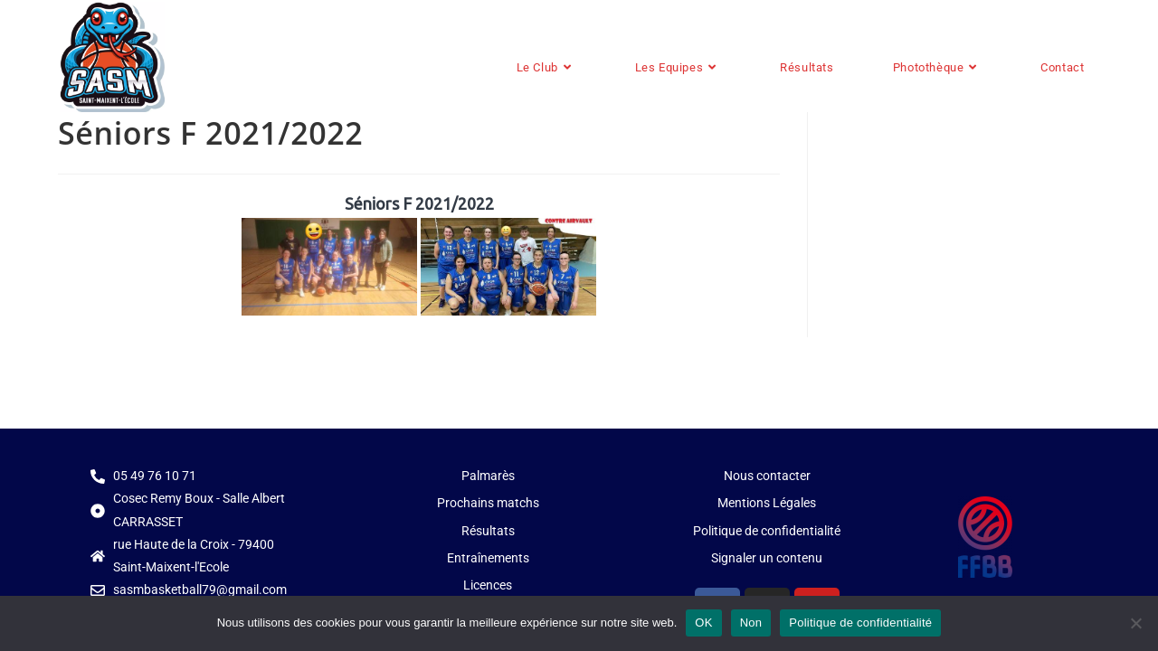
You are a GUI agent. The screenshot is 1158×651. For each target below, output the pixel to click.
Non (751, 622)
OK (703, 622)
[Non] (1135, 623)
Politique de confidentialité (860, 622)
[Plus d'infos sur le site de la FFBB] (985, 537)
